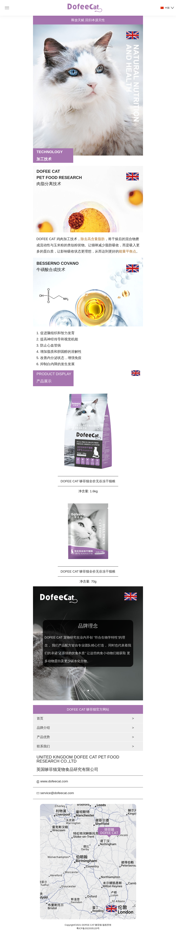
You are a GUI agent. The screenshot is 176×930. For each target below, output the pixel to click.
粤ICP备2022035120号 (88, 928)
